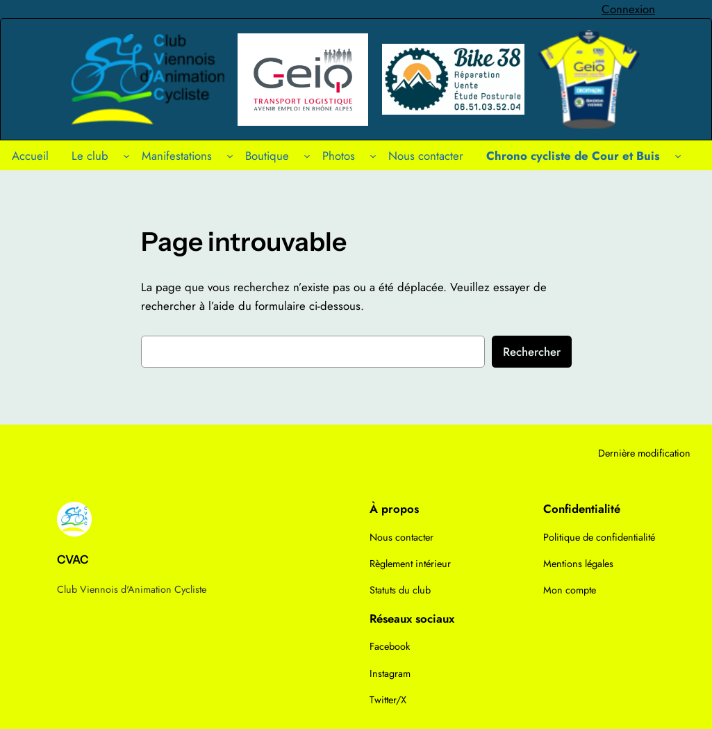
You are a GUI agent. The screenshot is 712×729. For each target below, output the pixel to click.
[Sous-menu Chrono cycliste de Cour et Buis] (677, 154)
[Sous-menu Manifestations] (229, 154)
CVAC (73, 559)
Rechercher (532, 351)
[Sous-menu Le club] (126, 154)
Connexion (628, 9)
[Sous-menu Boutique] (307, 154)
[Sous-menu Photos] (373, 154)
